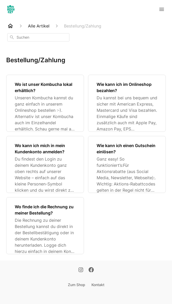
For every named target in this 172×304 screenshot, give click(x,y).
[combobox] (38, 37)
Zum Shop (76, 284)
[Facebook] (91, 270)
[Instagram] (81, 270)
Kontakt (97, 284)
